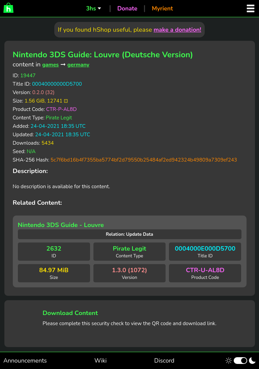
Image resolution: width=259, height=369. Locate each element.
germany (78, 64)
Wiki (100, 361)
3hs (91, 8)
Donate (127, 8)
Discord (164, 361)
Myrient (162, 8)
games (50, 64)
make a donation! (177, 30)
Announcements (25, 361)
